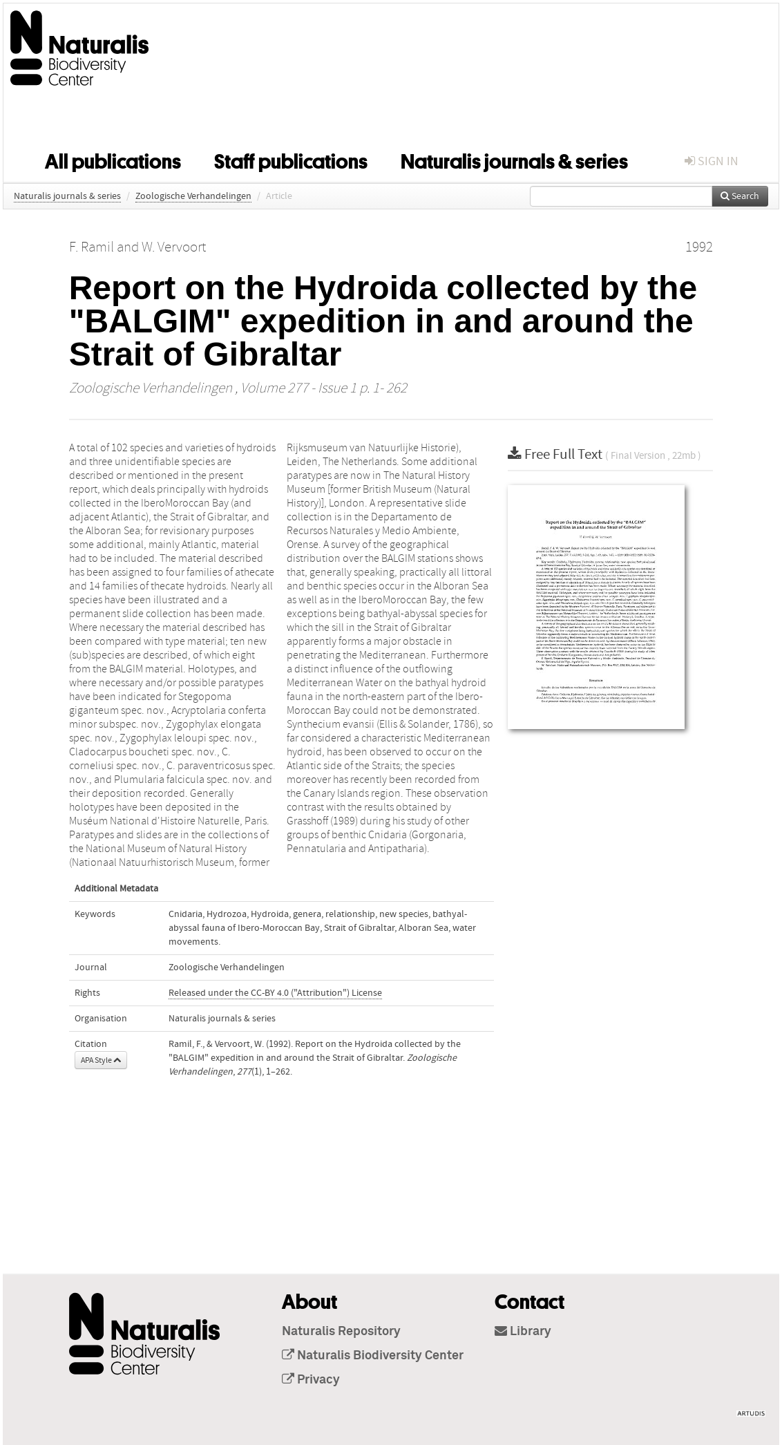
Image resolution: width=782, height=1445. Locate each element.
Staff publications (291, 159)
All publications (113, 159)
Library (523, 1331)
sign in (711, 161)
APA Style (101, 1060)
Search (740, 196)
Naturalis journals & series (514, 159)
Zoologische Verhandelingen (193, 196)
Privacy (311, 1380)
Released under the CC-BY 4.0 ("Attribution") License (275, 993)
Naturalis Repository (341, 1331)
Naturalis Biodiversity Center (373, 1356)
